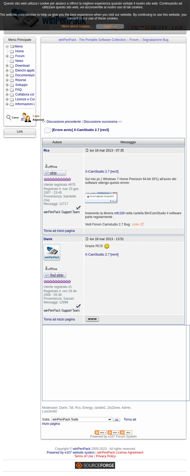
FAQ (18, 90)
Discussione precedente (64, 122)
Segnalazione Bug (155, 40)
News (19, 61)
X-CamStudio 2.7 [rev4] (102, 254)
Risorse (20, 80)
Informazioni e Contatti (31, 104)
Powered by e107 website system (71, 452)
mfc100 (119, 213)
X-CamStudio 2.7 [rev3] (102, 171)
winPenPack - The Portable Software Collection (92, 40)
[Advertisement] (116, 81)
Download (22, 66)
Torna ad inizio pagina (59, 231)
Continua (110, 26)
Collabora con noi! (28, 94)
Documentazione (27, 75)
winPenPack (81, 449)
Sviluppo (21, 85)
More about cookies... (77, 26)
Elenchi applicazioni (29, 70)
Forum (20, 56)
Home (19, 51)
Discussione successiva (100, 122)
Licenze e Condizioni (30, 99)
